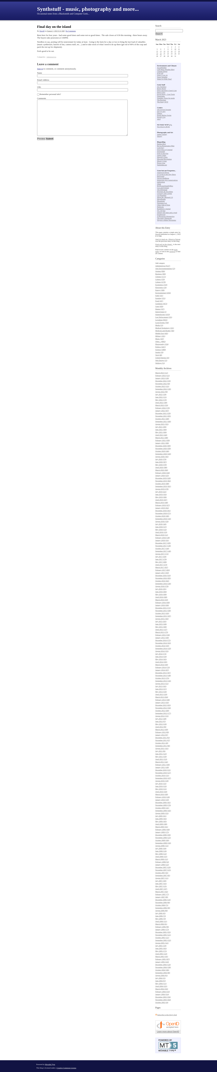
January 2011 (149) (162, 767)
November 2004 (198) (163, 967)
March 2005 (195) (161, 956)
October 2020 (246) (162, 451)
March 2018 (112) (161, 535)
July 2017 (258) (161, 556)
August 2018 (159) (162, 521)
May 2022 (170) (161, 400)
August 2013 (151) (162, 683)
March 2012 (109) (161, 729)
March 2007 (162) (161, 892)
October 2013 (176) (162, 678)
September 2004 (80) (162, 973)
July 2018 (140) (161, 524)
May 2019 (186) (161, 497)
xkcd (158, 119)
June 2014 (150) (161, 656)
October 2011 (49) (161, 743)
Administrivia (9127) (162, 266)
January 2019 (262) (162, 508)
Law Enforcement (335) (163, 317)
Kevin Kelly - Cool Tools (166, 94)
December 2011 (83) (162, 738)
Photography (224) (162, 344)
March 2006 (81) (161, 924)
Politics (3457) (160, 347)
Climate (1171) (160, 277)
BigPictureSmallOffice (165, 186)
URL (39, 87)
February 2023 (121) (162, 375)
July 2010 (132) (161, 783)
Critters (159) (160, 279)
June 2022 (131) (161, 397)
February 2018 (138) (162, 538)
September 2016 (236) (163, 583)
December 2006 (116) (163, 900)
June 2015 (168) (161, 624)
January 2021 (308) (162, 443)
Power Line (161, 163)
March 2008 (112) (161, 859)
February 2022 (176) (162, 408)
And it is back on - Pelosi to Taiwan (167, 239)
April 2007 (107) (161, 889)
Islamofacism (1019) (162, 314)
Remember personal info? (50, 94)
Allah (159, 184)
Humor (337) (160, 309)
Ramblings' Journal (164, 209)
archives (172, 251)
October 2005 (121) (162, 937)
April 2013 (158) (161, 694)
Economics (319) (161, 285)
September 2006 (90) (162, 908)
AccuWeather (162, 68)
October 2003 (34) (161, 1002)
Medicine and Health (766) (164, 331)
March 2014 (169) (161, 665)
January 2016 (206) (162, 605)
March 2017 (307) (161, 567)
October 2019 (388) (162, 483)
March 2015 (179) (161, 632)
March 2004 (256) (161, 989)
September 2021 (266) (163, 421)
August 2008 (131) (162, 846)
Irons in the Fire (162, 153)
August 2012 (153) (162, 716)
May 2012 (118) (161, 724)
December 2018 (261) (163, 511)
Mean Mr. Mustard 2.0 (165, 197)
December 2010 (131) (163, 770)
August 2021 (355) (162, 424)
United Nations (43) (162, 358)
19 (157, 54)
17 (175, 51)
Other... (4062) (160, 341)
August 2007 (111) (161, 878)
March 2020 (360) (161, 470)
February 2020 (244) (162, 473)
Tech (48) (158, 355)
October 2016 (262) (162, 581)
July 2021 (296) (161, 427)
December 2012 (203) (163, 705)
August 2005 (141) (162, 943)
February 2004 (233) (162, 992)
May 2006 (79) (160, 919)
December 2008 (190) (163, 835)
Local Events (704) (162, 322)
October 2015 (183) (162, 613)
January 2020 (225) (162, 475)
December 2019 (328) (163, 478)
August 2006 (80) (161, 910)
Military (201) (160, 336)
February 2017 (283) (162, 570)
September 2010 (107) (163, 778)
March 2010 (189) (161, 794)
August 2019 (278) (162, 489)
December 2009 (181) (163, 802)
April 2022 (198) (161, 402)
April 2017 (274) (161, 565)
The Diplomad (162, 190)
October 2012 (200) (162, 710)
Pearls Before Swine (164, 115)
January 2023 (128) (162, 378)
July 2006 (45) (160, 913)
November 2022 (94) (162, 384)
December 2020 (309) (163, 446)
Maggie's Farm (162, 157)
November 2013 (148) (163, 675)
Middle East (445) (161, 333)
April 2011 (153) (161, 759)
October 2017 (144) (162, 548)
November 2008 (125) (163, 837)
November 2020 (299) (163, 448)
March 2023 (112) (161, 373)
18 (179, 51)
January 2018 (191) (162, 540)
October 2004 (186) (162, 970)
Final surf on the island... (164, 244)
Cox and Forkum (163, 188)
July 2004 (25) (160, 978)
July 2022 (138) (161, 394)
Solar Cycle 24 (162, 75)
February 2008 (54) (162, 862)
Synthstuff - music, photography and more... (88, 9)
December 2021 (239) (163, 413)
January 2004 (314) (162, 994)
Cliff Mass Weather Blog (166, 69)
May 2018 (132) (161, 529)
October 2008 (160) (162, 840)
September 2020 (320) (163, 454)
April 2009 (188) (161, 824)
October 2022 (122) (162, 386)
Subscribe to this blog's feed (167, 1015)
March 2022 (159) (161, 405)
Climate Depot (162, 71)
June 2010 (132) (161, 786)
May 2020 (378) (161, 465)
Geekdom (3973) (161, 304)
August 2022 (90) (161, 392)
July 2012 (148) (161, 719)
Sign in (40, 69)
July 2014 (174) (161, 654)
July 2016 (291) (161, 589)
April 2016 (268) (161, 597)
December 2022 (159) (163, 381)
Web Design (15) (161, 360)
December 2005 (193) (163, 932)
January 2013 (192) (162, 702)
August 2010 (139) (162, 781)
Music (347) (159, 339)
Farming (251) (160, 298)
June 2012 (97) (160, 721)
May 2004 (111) (161, 983)
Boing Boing (161, 88)
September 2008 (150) (163, 843)
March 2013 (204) (161, 697)
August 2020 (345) (162, 456)
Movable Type (50, 1064)
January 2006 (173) (162, 929)
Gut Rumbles (161, 195)
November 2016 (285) (163, 578)
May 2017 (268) (161, 562)
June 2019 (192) (161, 494)
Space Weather (162, 77)
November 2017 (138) (163, 546)
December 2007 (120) (163, 867)
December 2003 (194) (163, 997)
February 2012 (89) (162, 732)
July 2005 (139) (161, 946)
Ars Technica (161, 87)
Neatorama (161, 96)
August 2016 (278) (162, 586)
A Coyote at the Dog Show (166, 174)
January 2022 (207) (162, 411)
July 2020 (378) (161, 459)
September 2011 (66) (162, 746)
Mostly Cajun (162, 161)
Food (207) (159, 301)
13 (161, 51)
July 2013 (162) (161, 686)
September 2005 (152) (163, 940)
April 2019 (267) (161, 500)
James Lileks (161, 155)
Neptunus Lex (162, 203)
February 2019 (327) (162, 505)
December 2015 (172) (163, 608)
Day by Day (161, 111)
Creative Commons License (66, 1068)
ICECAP (160, 73)
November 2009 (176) (163, 805)
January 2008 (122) (162, 865)
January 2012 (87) (161, 735)
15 (168, 51)
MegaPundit (161, 199)
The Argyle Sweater (164, 109)
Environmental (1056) (163, 293)
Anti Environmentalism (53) (165, 268)
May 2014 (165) (161, 659)
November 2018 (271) (163, 513)
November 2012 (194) (163, 708)
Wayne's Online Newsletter (166, 220)
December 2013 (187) (163, 673)
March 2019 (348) (161, 502)
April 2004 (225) (161, 986)
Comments (41, 98)
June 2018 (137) (161, 527)
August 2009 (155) (162, 813)
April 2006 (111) (161, 921)
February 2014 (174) (162, 667)
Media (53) (159, 325)
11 (179, 49)
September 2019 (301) (163, 486)
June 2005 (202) (161, 948)
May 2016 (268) (161, 594)
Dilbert (159, 113)
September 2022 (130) (163, 389)
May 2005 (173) (161, 951)
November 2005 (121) (163, 935)
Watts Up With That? (164, 79)
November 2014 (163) (163, 643)
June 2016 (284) (161, 592)
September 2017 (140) (163, 551)
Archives (167, 368)
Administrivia (51, 57)
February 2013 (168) (162, 700)
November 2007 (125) (163, 870)
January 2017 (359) (162, 573)
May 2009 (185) (161, 821)
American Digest (163, 172)
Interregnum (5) (161, 312)
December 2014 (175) (163, 640)
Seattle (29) (159, 352)
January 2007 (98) (161, 897)
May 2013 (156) (161, 692)
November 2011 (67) (162, 740)
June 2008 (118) (161, 851)
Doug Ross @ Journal (165, 150)
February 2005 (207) (162, 959)
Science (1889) (160, 349)
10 (175, 49)
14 (164, 51)
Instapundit (161, 151)
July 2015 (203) (161, 621)
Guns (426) (159, 306)
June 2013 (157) (161, 689)
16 (171, 51)
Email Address (43, 80)
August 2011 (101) (162, 748)
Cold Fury (160, 148)
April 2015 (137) (161, 629)
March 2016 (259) (161, 600)
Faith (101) (159, 295)
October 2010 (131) (162, 775)
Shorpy (159, 136)
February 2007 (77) (162, 894)
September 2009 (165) (163, 810)
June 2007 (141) (161, 883)
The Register (161, 100)
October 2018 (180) (162, 516)
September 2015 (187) (163, 616)
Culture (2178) (160, 282)
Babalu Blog (161, 144)
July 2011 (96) (160, 751)
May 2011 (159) (161, 756)
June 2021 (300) (161, 429)
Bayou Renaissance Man (165, 146)
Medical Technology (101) (164, 328)
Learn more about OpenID (168, 1032)
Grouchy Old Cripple (164, 193)
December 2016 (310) (163, 575)
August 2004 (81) (161, 975)
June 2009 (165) (161, 819)
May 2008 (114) (161, 854)
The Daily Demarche (164, 218)
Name (39, 73)
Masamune (161, 201)
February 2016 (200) (162, 602)
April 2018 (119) (161, 532)
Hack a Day (161, 92)
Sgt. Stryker (161, 211)
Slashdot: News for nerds (166, 98)
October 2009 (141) (162, 808)
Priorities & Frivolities (165, 191)
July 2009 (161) (161, 816)
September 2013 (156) (163, 681)
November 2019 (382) (163, 481)
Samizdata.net (162, 165)
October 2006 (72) (161, 905)
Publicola (160, 207)
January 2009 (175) (162, 832)
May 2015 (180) (161, 627)
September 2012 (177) (163, 713)
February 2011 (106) (162, 765)
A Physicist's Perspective (166, 216)
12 (157, 51)
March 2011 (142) (161, 762)
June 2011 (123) (161, 754)
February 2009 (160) (162, 829)
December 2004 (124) (163, 964)
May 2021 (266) (161, 432)
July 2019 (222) (161, 492)
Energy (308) (160, 290)
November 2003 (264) (163, 1000)
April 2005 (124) (161, 954)
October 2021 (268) (162, 419)
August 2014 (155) (162, 651)
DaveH (42, 31)
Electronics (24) (161, 287)
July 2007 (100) (161, 881)
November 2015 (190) (163, 611)
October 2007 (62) (161, 873)
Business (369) (160, 274)
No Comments (71, 31)
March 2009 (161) (161, 827)
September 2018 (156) (163, 519)
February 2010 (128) (162, 797)
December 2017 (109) (163, 543)
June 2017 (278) (161, 559)
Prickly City (161, 117)
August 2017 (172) (162, 554)
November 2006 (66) (162, 902)
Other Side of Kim (163, 205)
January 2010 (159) (162, 800)
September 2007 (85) (162, 875)
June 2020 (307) (161, 462)
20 (161, 54)
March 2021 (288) (161, 438)
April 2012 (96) (160, 727)
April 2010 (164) (161, 792)
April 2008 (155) (161, 856)
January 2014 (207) (162, 670)
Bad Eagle (160, 176)
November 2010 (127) (163, 773)
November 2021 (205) (163, 416)
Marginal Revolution (164, 159)
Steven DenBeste (163, 178)
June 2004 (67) (160, 981)
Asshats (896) (160, 271)
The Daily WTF (162, 102)
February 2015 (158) (162, 635)
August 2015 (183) (162, 619)
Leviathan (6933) (161, 320)
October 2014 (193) (162, 646)
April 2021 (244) (161, 435)
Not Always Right (163, 127)
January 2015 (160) (162, 638)
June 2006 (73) (160, 916)
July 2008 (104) (161, 848)
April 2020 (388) (161, 467)
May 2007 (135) (161, 886)
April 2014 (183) (161, 662)
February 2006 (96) (162, 927)
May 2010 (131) (161, 789)
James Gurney (162, 134)
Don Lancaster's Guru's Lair (167, 90)
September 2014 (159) (163, 648)
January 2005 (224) (162, 962)
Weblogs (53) (160, 363)
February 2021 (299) (162, 440)
